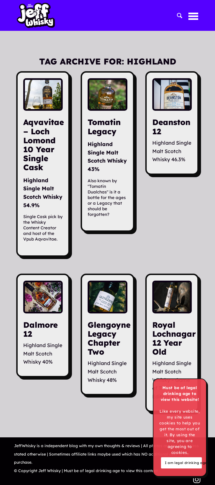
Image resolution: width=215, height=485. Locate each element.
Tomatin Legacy (104, 126)
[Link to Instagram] (197, 479)
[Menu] (190, 15)
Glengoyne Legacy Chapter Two (109, 338)
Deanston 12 (171, 126)
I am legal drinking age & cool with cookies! (183, 463)
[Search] (177, 15)
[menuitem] (177, 15)
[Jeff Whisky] (36, 15)
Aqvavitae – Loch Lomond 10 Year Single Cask (43, 144)
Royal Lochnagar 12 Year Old (174, 338)
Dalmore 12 (40, 329)
